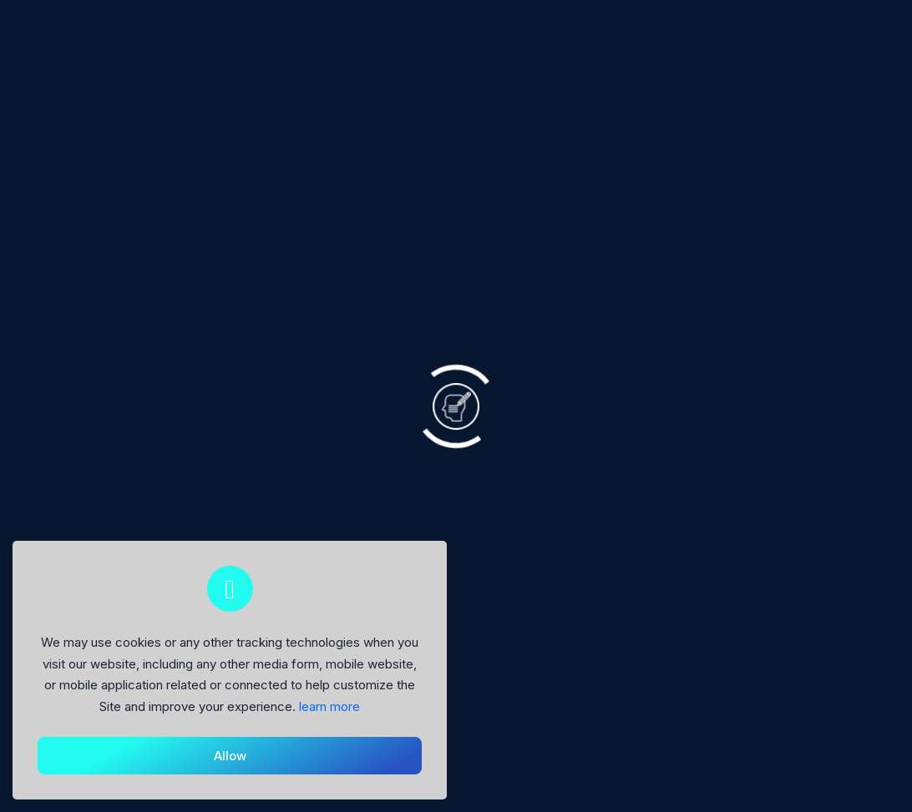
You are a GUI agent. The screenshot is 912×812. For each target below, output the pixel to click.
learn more (329, 706)
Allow (230, 756)
